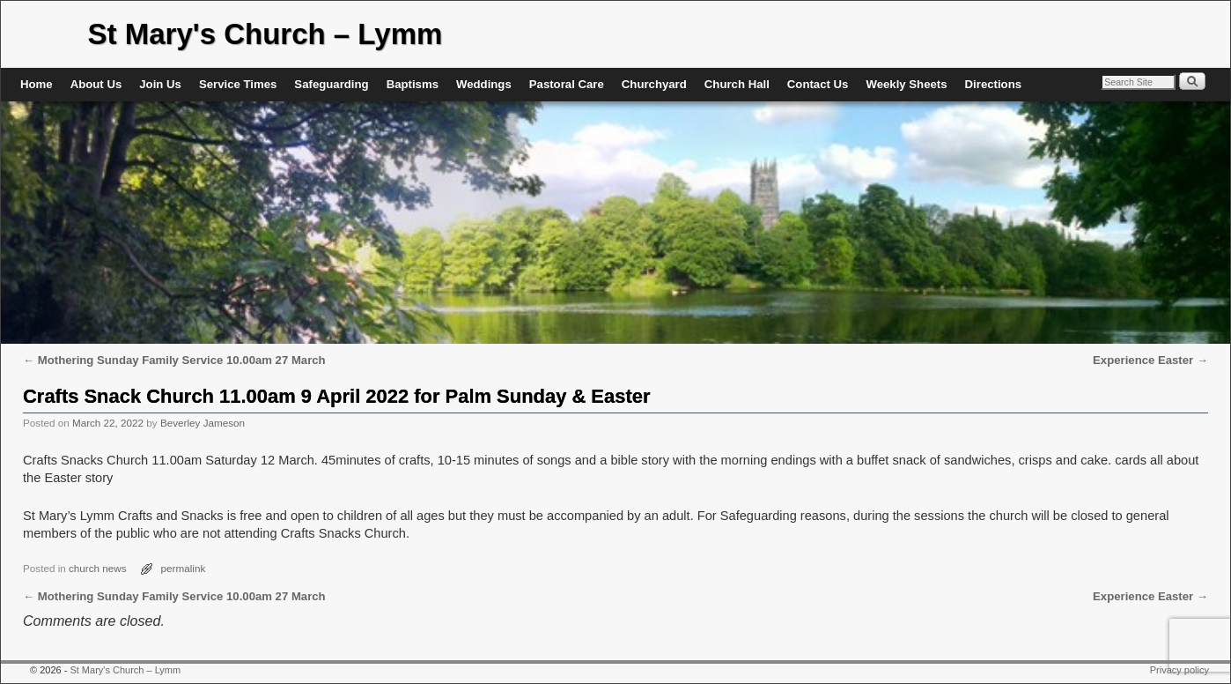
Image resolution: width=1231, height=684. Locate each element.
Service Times (237, 84)
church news (98, 568)
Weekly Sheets (906, 84)
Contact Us (818, 84)
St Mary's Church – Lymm (265, 34)
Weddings (484, 84)
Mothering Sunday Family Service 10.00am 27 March (174, 360)
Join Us (160, 84)
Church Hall (737, 84)
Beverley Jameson (202, 422)
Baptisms (413, 84)
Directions (993, 84)
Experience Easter (1150, 360)
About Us (96, 84)
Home (36, 84)
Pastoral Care (566, 84)
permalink (183, 568)
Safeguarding (331, 84)
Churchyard (654, 84)
